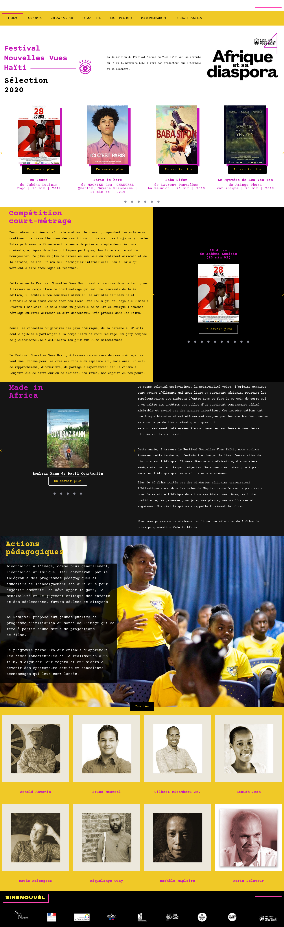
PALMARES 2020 (62, 18)
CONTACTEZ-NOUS (188, 18)
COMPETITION (91, 18)
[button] (154, 295)
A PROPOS (35, 18)
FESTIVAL (13, 18)
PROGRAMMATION (153, 18)
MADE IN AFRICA (121, 18)
